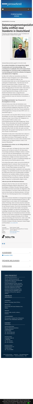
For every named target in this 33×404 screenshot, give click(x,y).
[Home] (3, 9)
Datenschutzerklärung (19, 355)
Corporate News (15, 318)
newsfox (14, 312)
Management (21, 318)
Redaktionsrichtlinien (9, 355)
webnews (18, 312)
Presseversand (7, 306)
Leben (15, 302)
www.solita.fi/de (14, 222)
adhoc (10, 312)
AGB (26, 355)
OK (28, 402)
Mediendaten (14, 319)
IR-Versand (13, 306)
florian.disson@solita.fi (14, 231)
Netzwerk (7, 319)
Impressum (16, 354)
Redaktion (18, 306)
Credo (10, 319)
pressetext (7, 312)
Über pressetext (8, 318)
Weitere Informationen (21, 402)
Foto (21, 306)
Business (6, 302)
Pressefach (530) (7, 255)
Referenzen (20, 319)
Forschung (11, 302)
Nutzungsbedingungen (23, 354)
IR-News (18, 302)
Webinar (6, 308)
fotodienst (7, 313)
